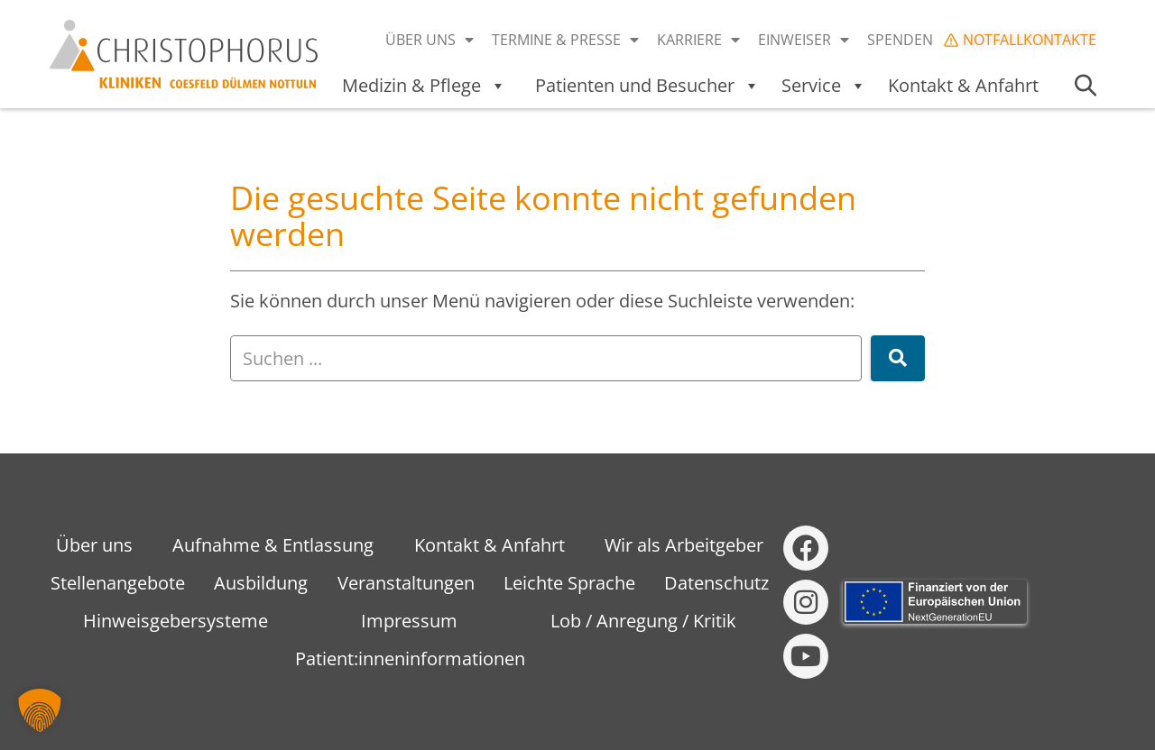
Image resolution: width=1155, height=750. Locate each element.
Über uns (429, 39)
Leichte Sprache (569, 583)
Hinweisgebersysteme (175, 620)
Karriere (698, 39)
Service (823, 85)
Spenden (900, 40)
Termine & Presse (565, 39)
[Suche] (898, 358)
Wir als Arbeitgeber (684, 545)
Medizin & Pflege (424, 85)
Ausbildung (261, 583)
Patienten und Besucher (647, 85)
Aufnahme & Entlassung (273, 545)
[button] (39, 710)
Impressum (409, 620)
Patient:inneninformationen (410, 658)
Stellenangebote (118, 583)
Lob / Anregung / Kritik (643, 620)
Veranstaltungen (406, 583)
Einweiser (803, 39)
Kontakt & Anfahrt (963, 85)
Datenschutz (716, 583)
